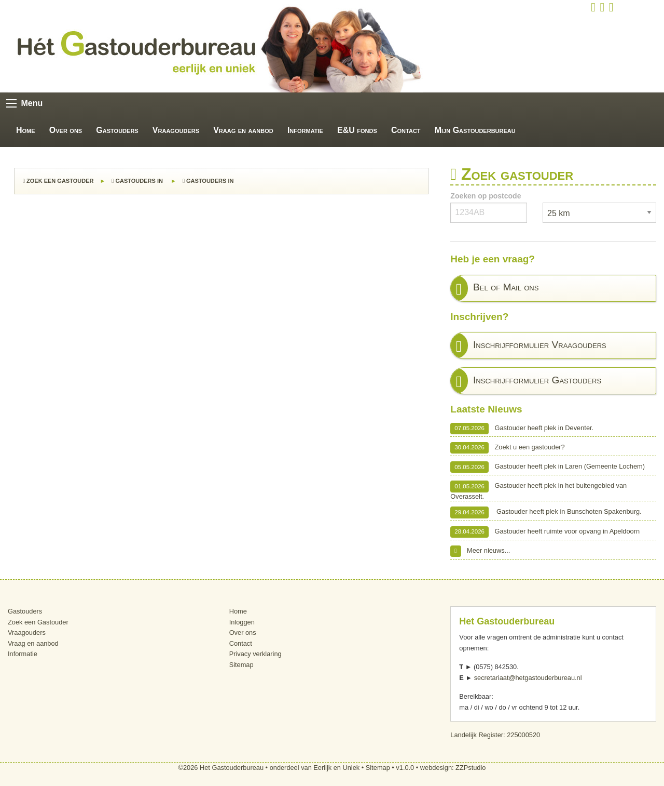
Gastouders (117, 130)
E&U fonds (357, 130)
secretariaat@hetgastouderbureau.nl (528, 678)
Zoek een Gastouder (58, 181)
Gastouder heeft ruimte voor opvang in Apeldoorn (545, 532)
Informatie (305, 130)
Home (25, 130)
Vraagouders (176, 130)
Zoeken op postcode (485, 196)
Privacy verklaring (255, 654)
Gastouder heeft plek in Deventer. (521, 428)
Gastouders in (138, 181)
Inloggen (242, 622)
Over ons (65, 130)
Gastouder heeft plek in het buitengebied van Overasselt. (538, 490)
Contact (406, 130)
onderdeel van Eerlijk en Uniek (315, 767)
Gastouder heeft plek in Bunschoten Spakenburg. (545, 512)
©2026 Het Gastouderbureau (221, 767)
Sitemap (241, 665)
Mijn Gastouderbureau (475, 130)
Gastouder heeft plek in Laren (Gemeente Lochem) (547, 467)
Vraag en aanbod (243, 130)
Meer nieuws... (480, 551)
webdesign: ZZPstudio (453, 767)
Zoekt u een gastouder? (507, 448)
